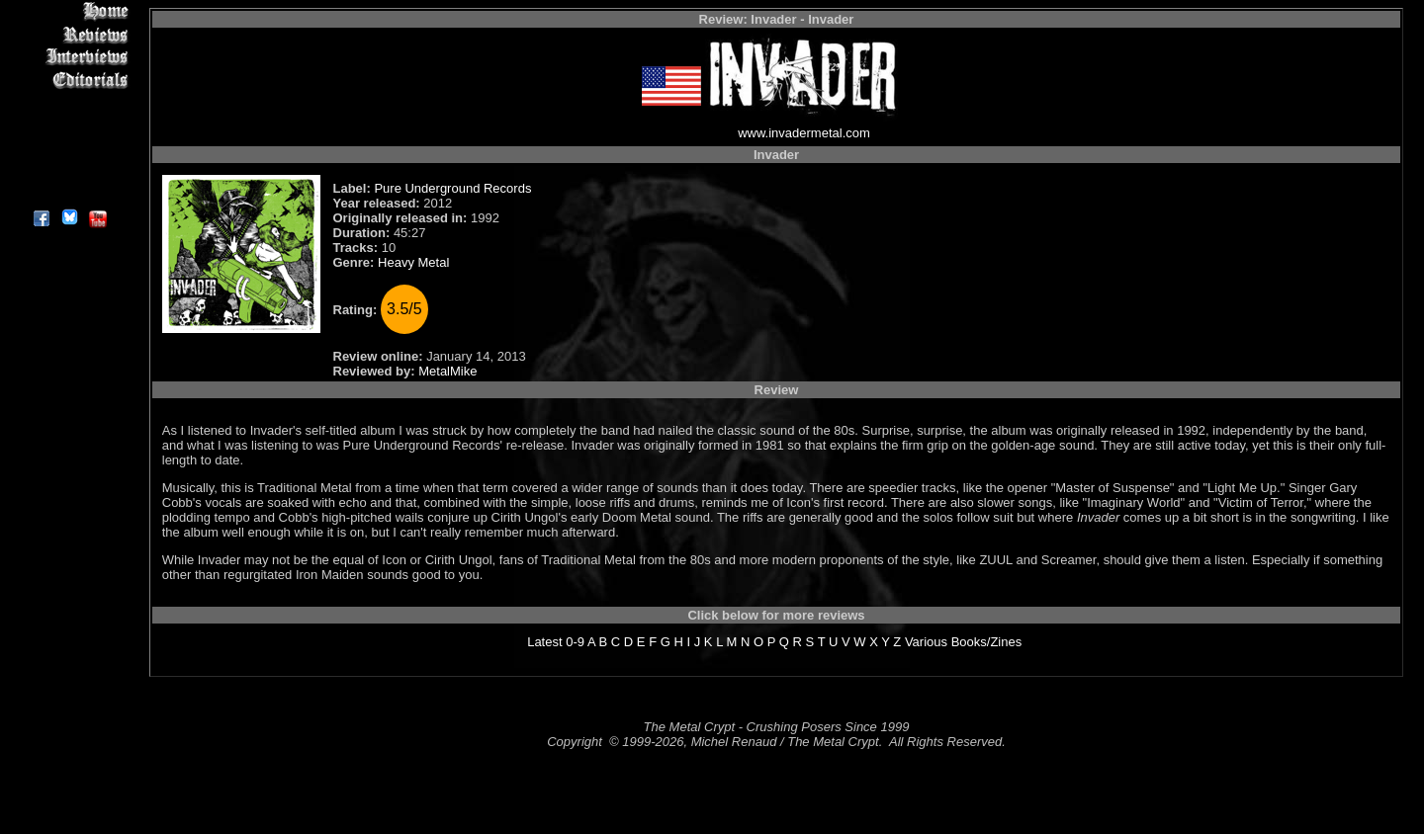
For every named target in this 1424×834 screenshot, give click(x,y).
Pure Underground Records (452, 188)
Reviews (68, 34)
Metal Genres (68, 125)
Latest (544, 641)
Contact (68, 170)
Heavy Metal (413, 262)
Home (68, 11)
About (68, 193)
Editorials (68, 79)
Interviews (68, 56)
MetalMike (447, 371)
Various (926, 641)
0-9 (575, 641)
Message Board (68, 102)
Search (68, 147)
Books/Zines (987, 641)
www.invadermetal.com (804, 132)
